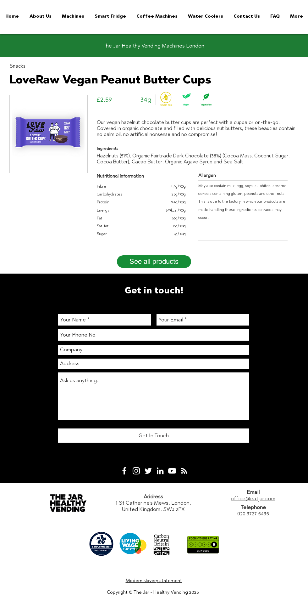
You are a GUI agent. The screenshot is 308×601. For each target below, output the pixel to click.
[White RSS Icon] (184, 471)
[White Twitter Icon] (148, 471)
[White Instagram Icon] (136, 471)
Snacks (17, 66)
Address (153, 496)
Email (253, 492)
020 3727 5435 (253, 513)
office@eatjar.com (253, 498)
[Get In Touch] (153, 435)
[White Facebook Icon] (124, 471)
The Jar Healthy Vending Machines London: (154, 46)
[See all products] (154, 261)
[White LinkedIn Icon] (160, 471)
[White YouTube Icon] (172, 471)
